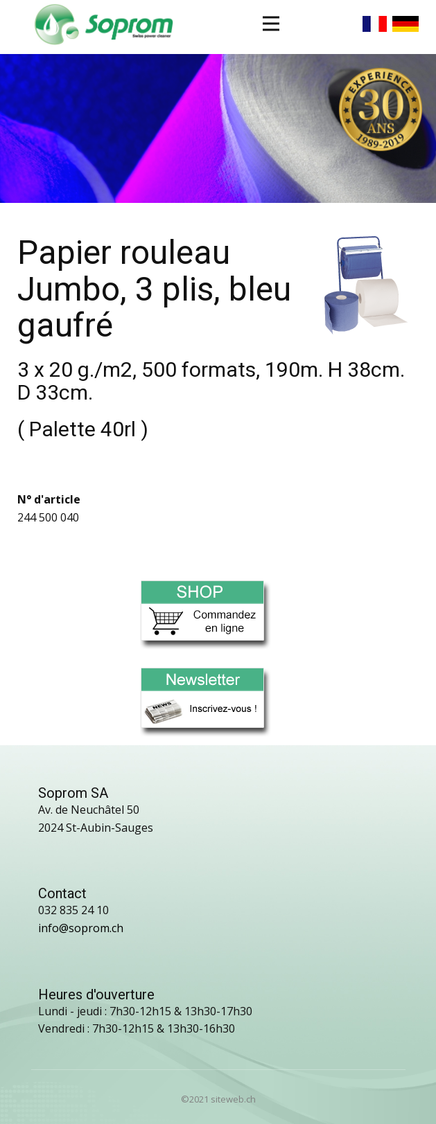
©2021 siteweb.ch (218, 1099)
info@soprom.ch (80, 928)
